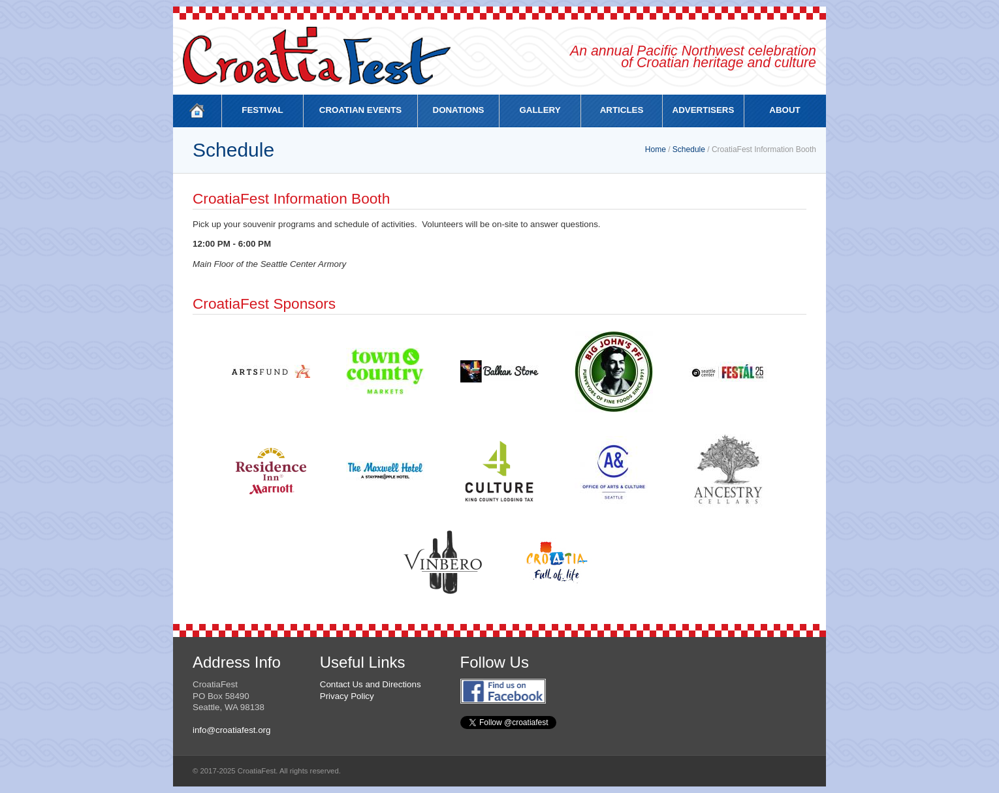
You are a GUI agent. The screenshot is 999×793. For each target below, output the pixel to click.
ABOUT (784, 110)
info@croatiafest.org (231, 730)
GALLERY (539, 110)
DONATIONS (458, 110)
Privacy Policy (347, 696)
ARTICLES (622, 110)
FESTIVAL (262, 110)
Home (655, 149)
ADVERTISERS (704, 110)
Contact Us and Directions (370, 684)
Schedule (689, 149)
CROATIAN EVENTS (360, 110)
